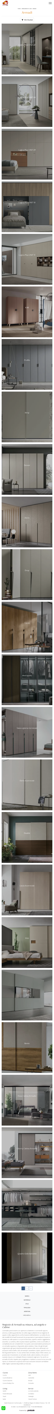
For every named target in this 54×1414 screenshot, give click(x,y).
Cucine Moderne (7, 1378)
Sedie (4, 1399)
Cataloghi (31, 1396)
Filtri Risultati (27, 20)
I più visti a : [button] (27, 1315)
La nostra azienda (33, 1391)
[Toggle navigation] (50, 3)
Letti (29, 1375)
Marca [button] (27, 1296)
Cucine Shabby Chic (8, 1383)
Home (19, 8)
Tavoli (4, 1396)
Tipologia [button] (27, 1307)
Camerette (31, 1378)
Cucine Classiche (7, 1380)
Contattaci (31, 1394)
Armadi (34, 8)
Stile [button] (27, 1304)
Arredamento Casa (27, 8)
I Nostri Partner (32, 1399)
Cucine (5, 1375)
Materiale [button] (27, 1300)
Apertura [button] (27, 1311)
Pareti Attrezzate (7, 1394)
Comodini (31, 1383)
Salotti (4, 1391)
